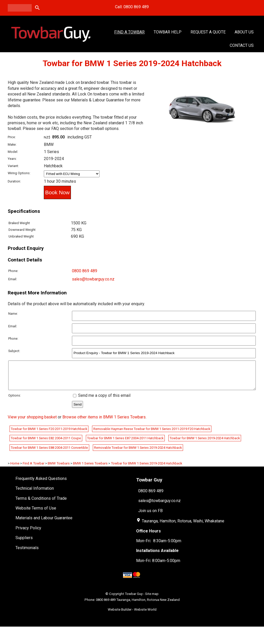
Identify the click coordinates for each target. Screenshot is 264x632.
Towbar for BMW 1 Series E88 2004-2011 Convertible (49, 453)
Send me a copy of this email (101, 400)
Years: (12, 159)
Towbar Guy (134, 599)
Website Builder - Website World (132, 615)
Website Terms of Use (35, 513)
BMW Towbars (59, 469)
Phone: (13, 271)
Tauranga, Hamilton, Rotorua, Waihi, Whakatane (183, 526)
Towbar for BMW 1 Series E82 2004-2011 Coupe (46, 443)
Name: (13, 313)
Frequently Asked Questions (41, 483)
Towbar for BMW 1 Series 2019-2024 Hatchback (205, 443)
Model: (13, 152)
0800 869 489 (84, 270)
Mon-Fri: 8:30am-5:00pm (158, 546)
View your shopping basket (32, 422)
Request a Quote (208, 32)
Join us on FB (150, 516)
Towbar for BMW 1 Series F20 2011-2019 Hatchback (49, 434)
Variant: (13, 166)
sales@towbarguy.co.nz (93, 279)
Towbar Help (168, 32)
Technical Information (34, 493)
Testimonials (27, 553)
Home (14, 469)
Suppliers (24, 543)
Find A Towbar (129, 32)
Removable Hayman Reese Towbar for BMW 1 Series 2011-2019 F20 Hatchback (151, 434)
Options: (14, 401)
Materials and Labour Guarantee (43, 523)
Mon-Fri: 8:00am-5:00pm (158, 566)
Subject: (14, 351)
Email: (12, 279)
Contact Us (242, 45)
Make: (12, 144)
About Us (244, 32)
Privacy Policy (28, 533)
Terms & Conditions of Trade (41, 503)
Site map (152, 599)
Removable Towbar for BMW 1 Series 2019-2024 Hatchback (138, 453)
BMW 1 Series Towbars (90, 469)
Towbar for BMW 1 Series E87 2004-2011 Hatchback (125, 443)
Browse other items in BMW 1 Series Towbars (104, 422)
